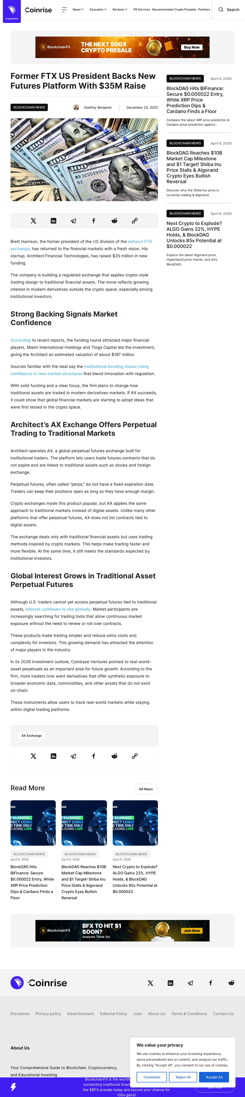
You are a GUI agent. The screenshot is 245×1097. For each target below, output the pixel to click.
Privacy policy (48, 1013)
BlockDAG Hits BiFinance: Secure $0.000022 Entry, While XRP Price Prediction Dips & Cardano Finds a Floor (195, 100)
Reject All (183, 1077)
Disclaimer (20, 1013)
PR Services (142, 9)
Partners (204, 9)
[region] (182, 1062)
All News (146, 789)
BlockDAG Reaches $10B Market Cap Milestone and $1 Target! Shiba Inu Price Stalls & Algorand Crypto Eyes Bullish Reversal (194, 167)
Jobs (137, 1013)
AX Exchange (32, 735)
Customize (152, 1077)
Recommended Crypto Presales (174, 9)
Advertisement (80, 1013)
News (78, 9)
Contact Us (223, 1013)
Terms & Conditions (189, 1013)
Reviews (120, 9)
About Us (156, 1013)
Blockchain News (29, 107)
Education (98, 9)
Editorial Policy (113, 1013)
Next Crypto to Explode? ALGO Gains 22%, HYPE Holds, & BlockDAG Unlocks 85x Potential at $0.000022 (135, 879)
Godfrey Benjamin (98, 107)
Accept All (214, 1077)
